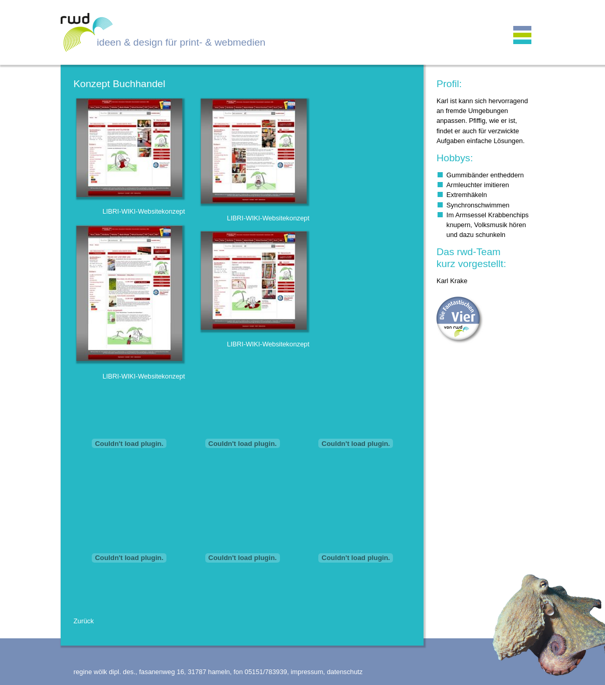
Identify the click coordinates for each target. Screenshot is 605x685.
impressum (307, 672)
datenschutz (344, 672)
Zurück (84, 621)
